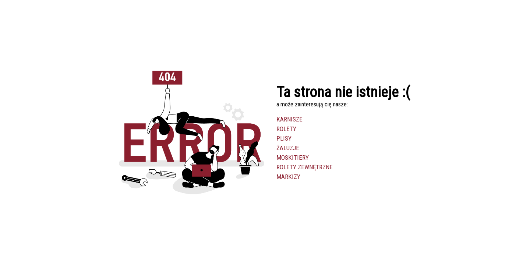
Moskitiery (292, 157)
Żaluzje (287, 148)
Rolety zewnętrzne (304, 167)
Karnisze (289, 119)
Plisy (284, 138)
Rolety (286, 128)
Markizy (288, 176)
